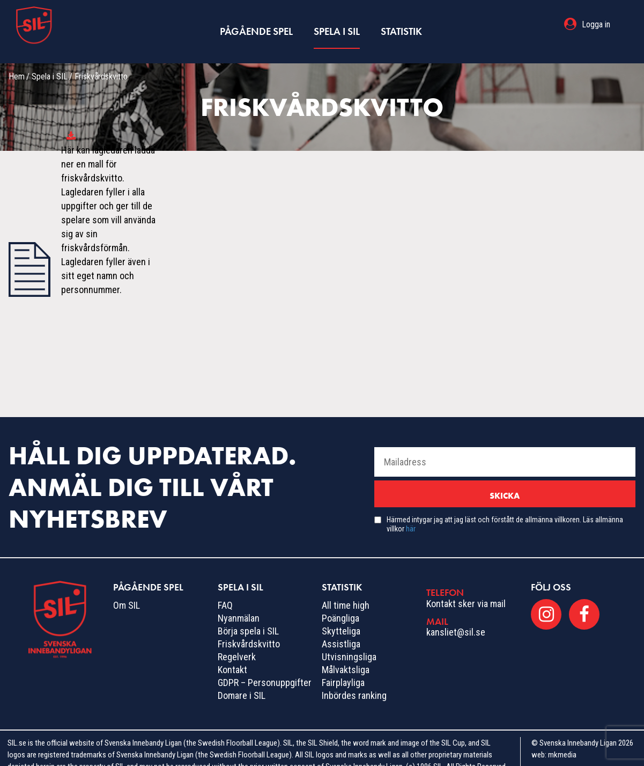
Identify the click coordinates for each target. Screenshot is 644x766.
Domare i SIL (241, 681)
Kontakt (232, 655)
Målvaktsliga (345, 655)
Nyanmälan (239, 604)
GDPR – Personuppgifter (265, 668)
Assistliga (341, 630)
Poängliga (340, 604)
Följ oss (551, 573)
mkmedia (562, 741)
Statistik (400, 24)
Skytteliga (341, 617)
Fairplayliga (343, 668)
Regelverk (237, 642)
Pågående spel (257, 24)
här (411, 514)
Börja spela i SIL (248, 617)
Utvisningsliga (349, 642)
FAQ (225, 591)
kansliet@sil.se (455, 618)
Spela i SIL (336, 24)
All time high (345, 591)
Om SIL (126, 591)
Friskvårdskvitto (249, 630)
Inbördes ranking (354, 681)
